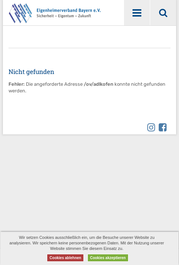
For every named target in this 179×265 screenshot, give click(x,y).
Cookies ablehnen (65, 258)
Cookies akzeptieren (108, 258)
